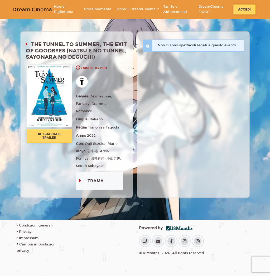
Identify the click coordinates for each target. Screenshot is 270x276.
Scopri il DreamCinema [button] (136, 9)
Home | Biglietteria (63, 9)
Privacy (24, 232)
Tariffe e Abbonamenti (175, 9)
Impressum (27, 238)
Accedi (244, 9)
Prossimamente (97, 9)
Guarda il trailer (49, 136)
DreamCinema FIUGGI (211, 9)
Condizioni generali (35, 225)
